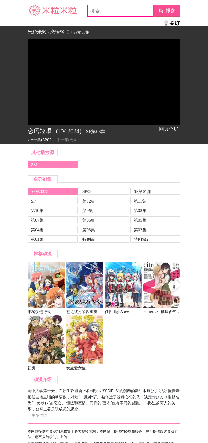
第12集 (88, 201)
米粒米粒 (37, 10)
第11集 (140, 201)
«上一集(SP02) (40, 140)
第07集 (37, 220)
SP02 (86, 191)
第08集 (140, 210)
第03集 (88, 229)
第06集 (88, 220)
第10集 (37, 210)
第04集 (37, 229)
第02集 (140, 229)
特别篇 (88, 239)
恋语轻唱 (60, 31)
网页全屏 (168, 129)
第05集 (140, 220)
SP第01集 (142, 191)
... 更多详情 (37, 415)
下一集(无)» (67, 140)
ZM (34, 164)
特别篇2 (141, 239)
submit (166, 10)
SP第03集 (39, 191)
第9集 (87, 210)
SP (33, 201)
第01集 (37, 239)
